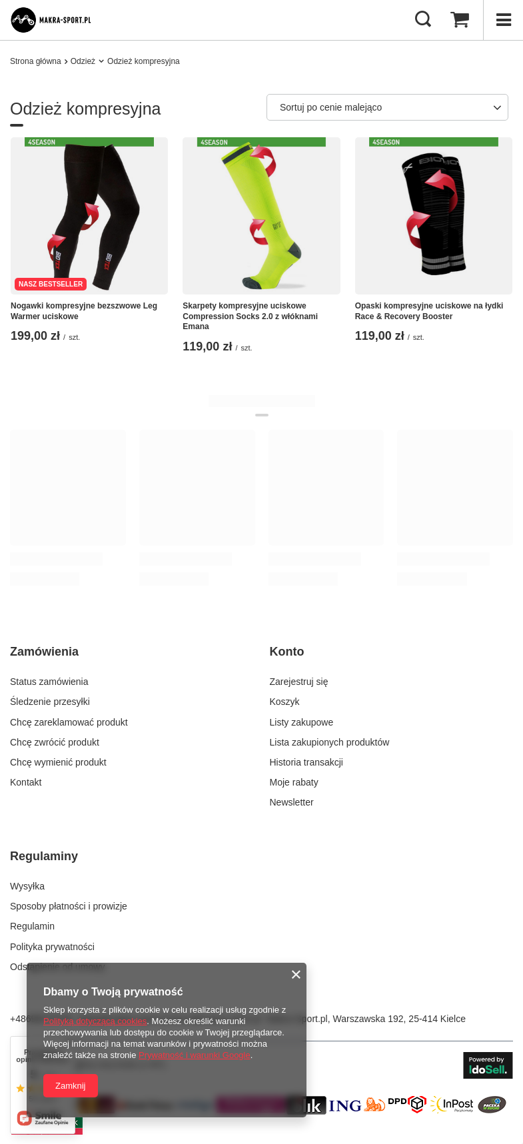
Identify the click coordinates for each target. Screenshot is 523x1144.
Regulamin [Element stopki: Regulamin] (32, 926)
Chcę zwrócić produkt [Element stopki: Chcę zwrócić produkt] (54, 742)
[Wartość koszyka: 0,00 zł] (460, 20)
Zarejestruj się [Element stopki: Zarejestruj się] (299, 681)
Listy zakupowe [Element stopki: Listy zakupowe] (302, 722)
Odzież (83, 61)
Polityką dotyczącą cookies (95, 1021)
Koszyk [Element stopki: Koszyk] (285, 701)
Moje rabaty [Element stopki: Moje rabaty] (294, 782)
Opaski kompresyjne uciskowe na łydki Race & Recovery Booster (429, 311)
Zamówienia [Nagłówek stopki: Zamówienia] (44, 651)
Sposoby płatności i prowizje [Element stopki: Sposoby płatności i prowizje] (68, 906)
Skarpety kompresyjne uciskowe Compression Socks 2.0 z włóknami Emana (250, 316)
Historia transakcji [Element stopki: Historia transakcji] (306, 762)
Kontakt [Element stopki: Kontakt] (25, 782)
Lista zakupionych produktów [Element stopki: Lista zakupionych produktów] (330, 742)
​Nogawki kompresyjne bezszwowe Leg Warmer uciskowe (84, 311)
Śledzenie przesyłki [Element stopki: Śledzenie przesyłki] (50, 701)
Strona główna (35, 61)
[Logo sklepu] (57, 20)
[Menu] (503, 20)
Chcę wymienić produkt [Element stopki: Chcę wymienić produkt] (58, 762)
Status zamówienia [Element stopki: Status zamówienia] (49, 681)
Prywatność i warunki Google (195, 1055)
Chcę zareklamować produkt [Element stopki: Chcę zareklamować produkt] (69, 722)
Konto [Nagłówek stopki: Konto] (287, 651)
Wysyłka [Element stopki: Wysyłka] (27, 886)
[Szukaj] (423, 20)
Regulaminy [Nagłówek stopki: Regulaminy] (44, 856)
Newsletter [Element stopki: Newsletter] (292, 802)
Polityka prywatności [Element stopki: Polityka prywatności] (52, 946)
